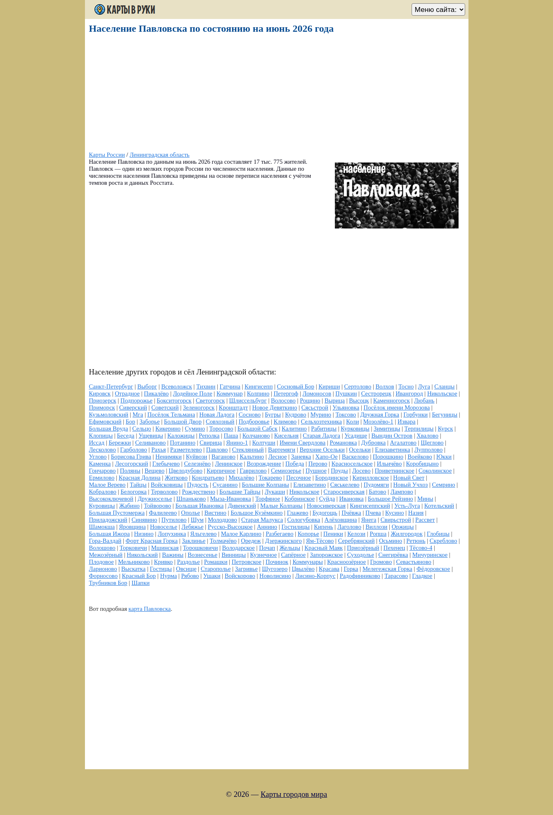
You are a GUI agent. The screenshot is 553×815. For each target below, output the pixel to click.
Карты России (107, 154)
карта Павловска (150, 608)
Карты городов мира (294, 794)
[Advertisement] (275, 93)
